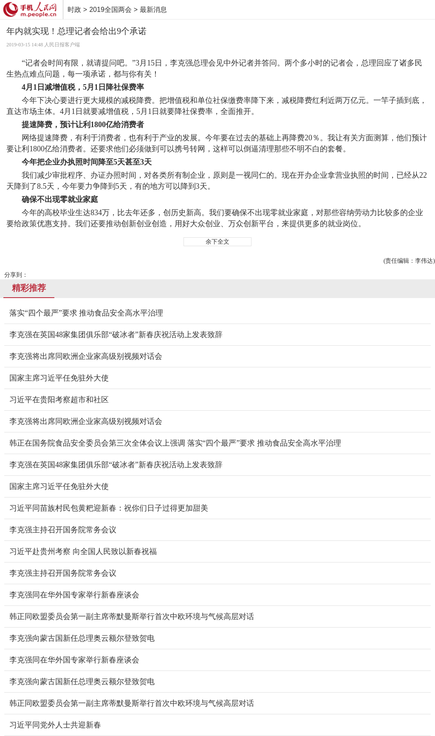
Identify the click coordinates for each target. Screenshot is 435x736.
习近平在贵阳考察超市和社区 (59, 399)
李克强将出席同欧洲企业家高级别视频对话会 (85, 356)
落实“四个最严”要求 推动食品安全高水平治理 (86, 313)
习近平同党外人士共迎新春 (55, 725)
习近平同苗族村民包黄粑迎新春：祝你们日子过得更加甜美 (108, 508)
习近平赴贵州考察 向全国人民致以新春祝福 (83, 551)
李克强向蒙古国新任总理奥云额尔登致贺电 (82, 638)
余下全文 (217, 242)
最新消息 (153, 9)
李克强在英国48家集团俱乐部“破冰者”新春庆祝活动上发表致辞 (116, 334)
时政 (74, 9)
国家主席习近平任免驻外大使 (59, 378)
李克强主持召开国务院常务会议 (62, 530)
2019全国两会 (110, 9)
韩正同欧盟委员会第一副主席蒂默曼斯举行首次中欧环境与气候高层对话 (131, 616)
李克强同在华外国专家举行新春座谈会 (74, 595)
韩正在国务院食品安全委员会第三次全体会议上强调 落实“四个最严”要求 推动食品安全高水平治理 (175, 443)
